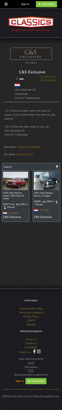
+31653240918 (47, 80)
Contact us (31, 343)
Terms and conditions (31, 312)
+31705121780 (47, 76)
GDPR (31, 320)
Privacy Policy (31, 316)
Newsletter (31, 347)
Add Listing (46, 4)
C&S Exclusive (32, 72)
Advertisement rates (31, 308)
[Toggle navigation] (6, 3)
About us (31, 339)
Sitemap (31, 324)
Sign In (25, 4)
